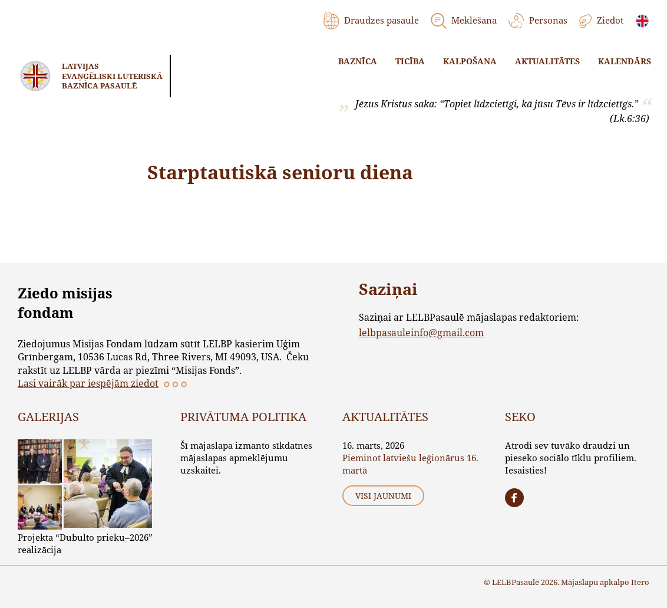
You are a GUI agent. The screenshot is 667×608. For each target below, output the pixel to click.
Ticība (410, 61)
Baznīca (357, 61)
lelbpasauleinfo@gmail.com (421, 332)
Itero (640, 582)
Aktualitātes (547, 61)
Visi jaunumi (383, 495)
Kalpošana (470, 61)
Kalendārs (624, 61)
